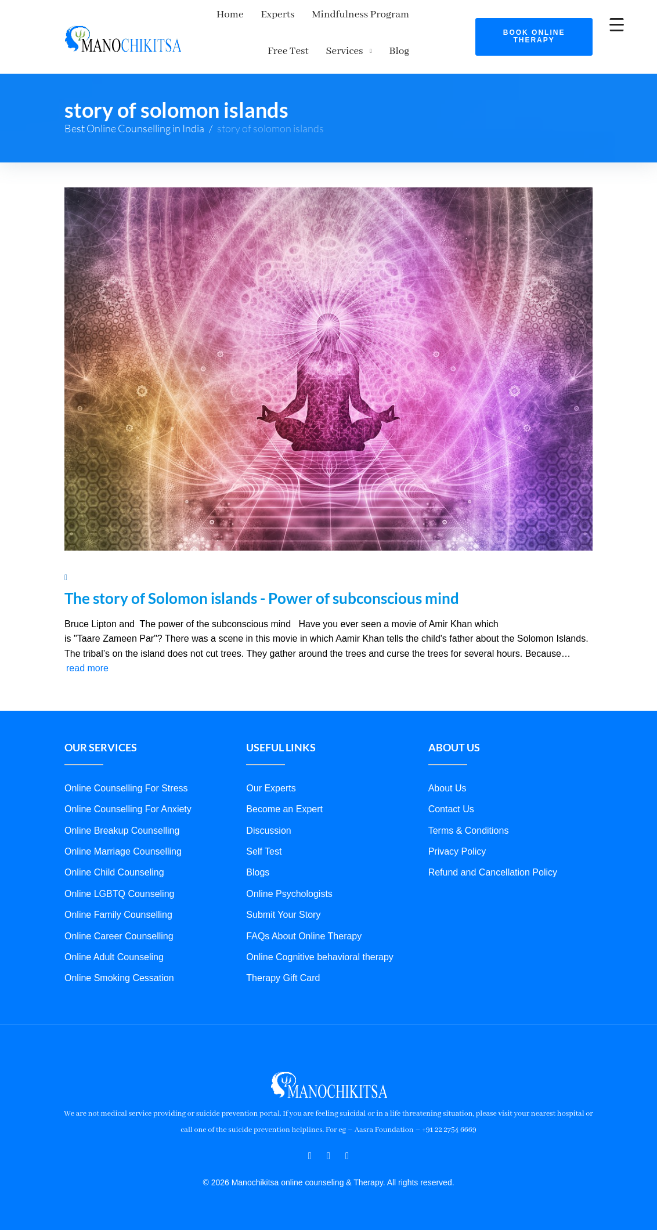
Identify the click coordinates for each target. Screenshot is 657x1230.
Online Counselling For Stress (126, 788)
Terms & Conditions (468, 830)
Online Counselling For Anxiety (128, 809)
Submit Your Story (283, 915)
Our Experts (270, 788)
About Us (447, 788)
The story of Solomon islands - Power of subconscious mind (261, 598)
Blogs (257, 872)
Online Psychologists (289, 894)
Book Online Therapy (534, 36)
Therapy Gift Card (283, 978)
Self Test (263, 851)
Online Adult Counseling (114, 957)
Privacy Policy (457, 851)
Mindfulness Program (351, 14)
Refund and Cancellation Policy (492, 872)
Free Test (437, 14)
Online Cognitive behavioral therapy (319, 957)
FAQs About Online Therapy (304, 936)
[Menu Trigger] (616, 24)
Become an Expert (284, 809)
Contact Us (451, 809)
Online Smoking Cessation (119, 978)
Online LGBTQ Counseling (119, 894)
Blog (448, 51)
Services (393, 51)
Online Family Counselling (118, 915)
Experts (268, 14)
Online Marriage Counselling (123, 851)
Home (220, 14)
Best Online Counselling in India (134, 128)
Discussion (268, 830)
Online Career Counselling (119, 936)
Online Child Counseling (114, 872)
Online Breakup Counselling (121, 830)
